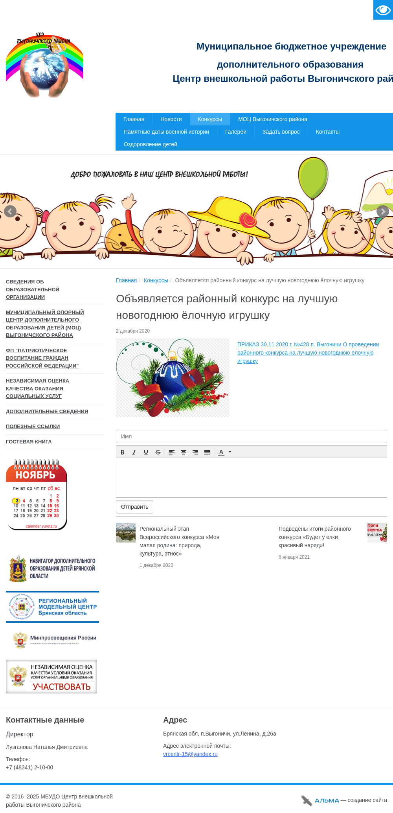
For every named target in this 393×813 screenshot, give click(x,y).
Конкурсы (210, 119)
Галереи (235, 132)
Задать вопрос (281, 132)
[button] (122, 452)
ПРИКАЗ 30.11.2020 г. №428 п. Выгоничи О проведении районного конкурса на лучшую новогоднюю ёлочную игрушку (308, 352)
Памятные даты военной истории (166, 132)
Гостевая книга (29, 442)
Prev (10, 211)
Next (382, 211)
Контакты (328, 132)
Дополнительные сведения (47, 411)
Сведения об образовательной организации (32, 289)
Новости (171, 119)
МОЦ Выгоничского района (272, 119)
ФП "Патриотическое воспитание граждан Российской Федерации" (42, 358)
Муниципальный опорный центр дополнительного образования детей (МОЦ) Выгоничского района (45, 323)
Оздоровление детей (150, 144)
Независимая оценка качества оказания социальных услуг (37, 388)
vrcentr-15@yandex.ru (190, 754)
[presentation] (123, 452)
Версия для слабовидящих (383, 10)
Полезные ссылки (33, 426)
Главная (133, 119)
